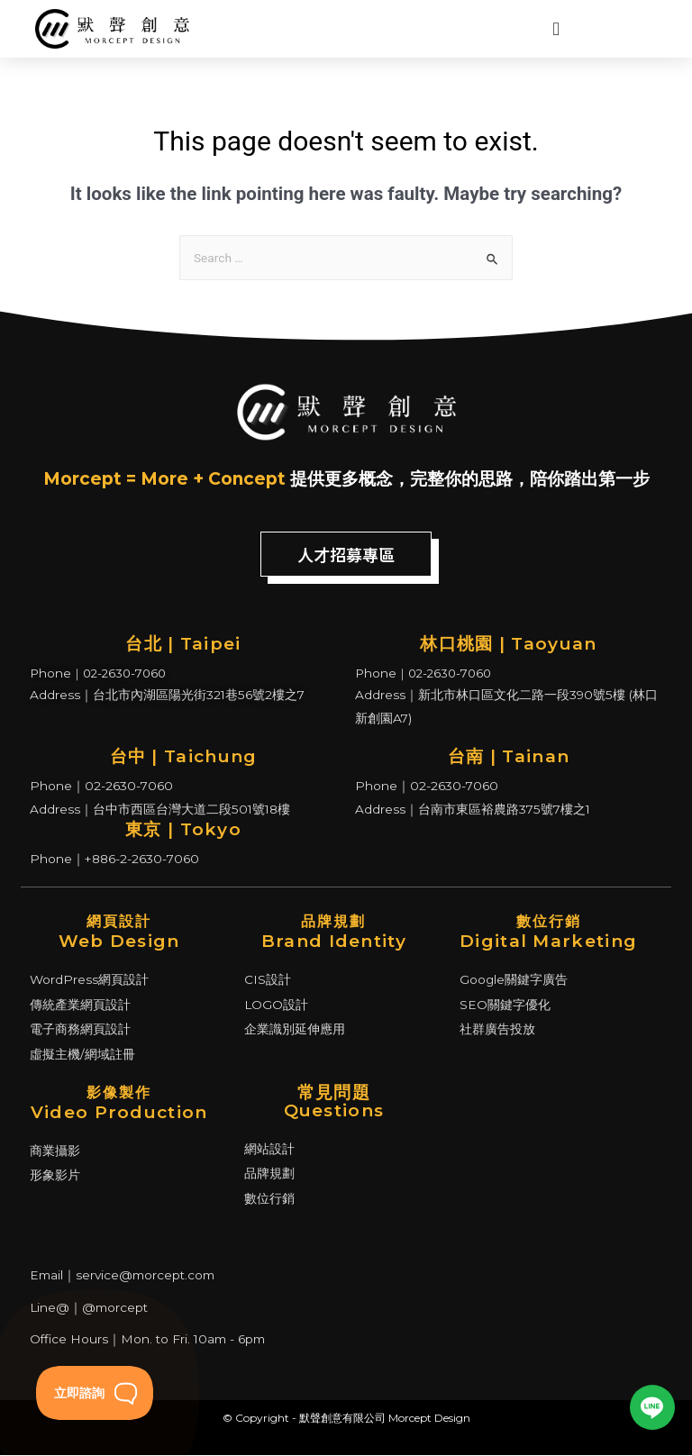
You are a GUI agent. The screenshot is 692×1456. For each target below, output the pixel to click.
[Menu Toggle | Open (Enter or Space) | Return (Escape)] (555, 29)
